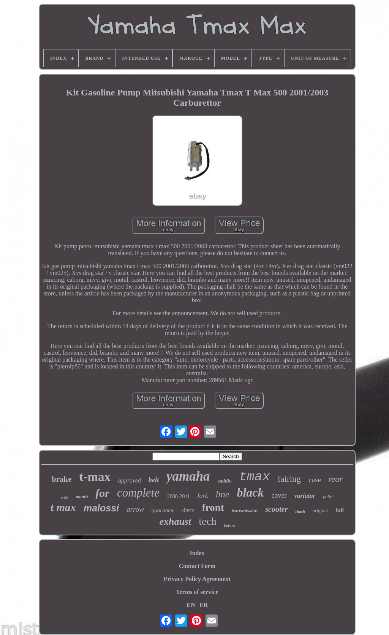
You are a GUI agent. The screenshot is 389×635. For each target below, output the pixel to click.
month (82, 496)
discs (188, 510)
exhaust (175, 521)
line (222, 494)
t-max (95, 477)
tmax (254, 477)
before (229, 525)
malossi (101, 508)
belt (154, 480)
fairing (289, 479)
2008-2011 (178, 496)
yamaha (188, 476)
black (250, 492)
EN (191, 605)
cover (279, 495)
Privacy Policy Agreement (197, 579)
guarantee (163, 510)
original (320, 510)
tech (208, 521)
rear (336, 479)
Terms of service (197, 592)
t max (63, 507)
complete (138, 492)
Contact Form (197, 566)
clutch (300, 512)
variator (305, 495)
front (213, 507)
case (314, 480)
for (102, 493)
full (339, 510)
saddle (225, 481)
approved (129, 480)
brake (62, 479)
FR (203, 605)
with (64, 497)
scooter (276, 509)
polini (328, 496)
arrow (135, 509)
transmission (245, 510)
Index (197, 553)
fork (203, 495)
